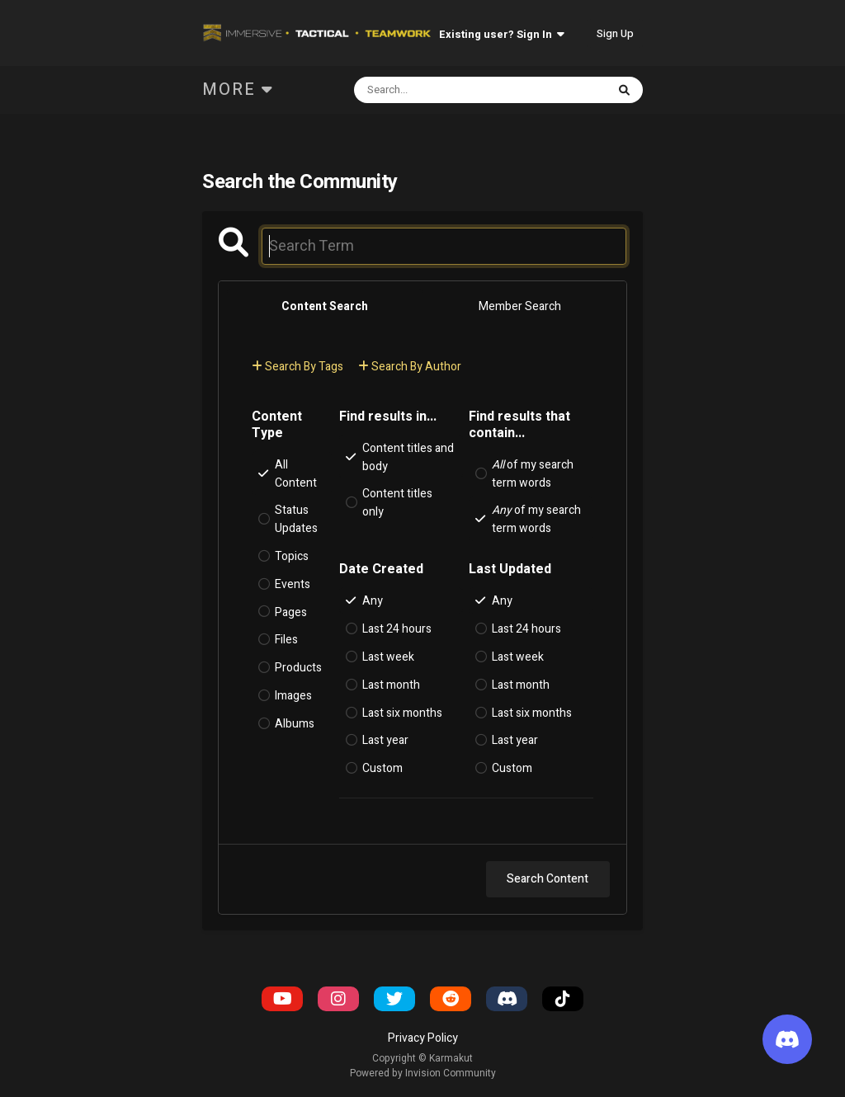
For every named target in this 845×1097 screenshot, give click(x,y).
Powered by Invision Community (423, 1073)
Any (372, 601)
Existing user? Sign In (501, 34)
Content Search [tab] (324, 306)
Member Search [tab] (520, 306)
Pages (291, 611)
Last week (388, 657)
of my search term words (533, 474)
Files (286, 639)
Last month (391, 685)
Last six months (402, 712)
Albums (294, 723)
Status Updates (296, 519)
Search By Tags (297, 366)
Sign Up (615, 33)
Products (298, 667)
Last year (385, 740)
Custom (382, 768)
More (238, 89)
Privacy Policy (423, 1038)
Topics (292, 556)
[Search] (437, 90)
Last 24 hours (397, 629)
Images (293, 695)
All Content (296, 474)
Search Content (547, 878)
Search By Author (409, 366)
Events (292, 584)
